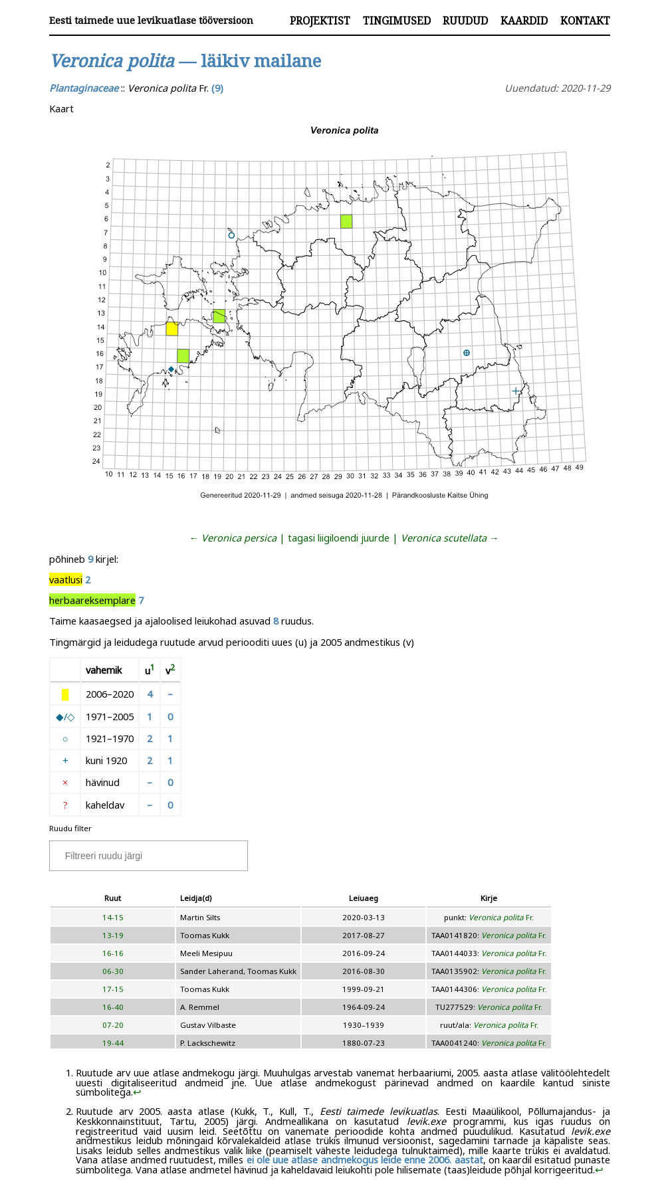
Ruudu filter (70, 828)
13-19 (113, 935)
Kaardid (524, 20)
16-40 (113, 1007)
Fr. (501, 917)
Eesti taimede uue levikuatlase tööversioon (151, 20)
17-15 (113, 989)
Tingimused (397, 20)
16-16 (113, 953)
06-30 (113, 971)
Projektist (320, 20)
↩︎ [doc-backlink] (137, 1091)
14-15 (113, 917)
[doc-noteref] (152, 670)
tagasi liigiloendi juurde (338, 537)
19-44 (113, 1043)
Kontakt (585, 20)
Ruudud (465, 20)
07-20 (113, 1025)
